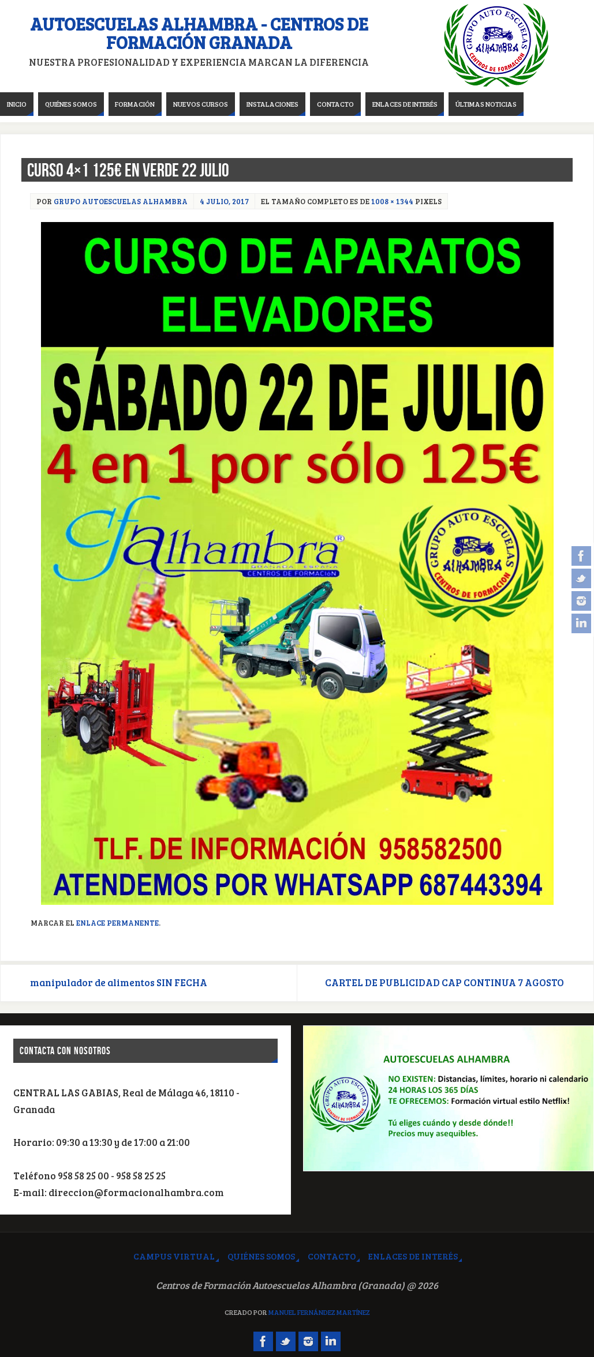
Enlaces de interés (413, 1256)
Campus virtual (174, 1256)
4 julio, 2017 (224, 201)
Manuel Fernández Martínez (319, 1312)
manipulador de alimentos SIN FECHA (118, 982)
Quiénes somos (261, 1256)
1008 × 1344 (392, 201)
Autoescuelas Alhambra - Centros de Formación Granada (199, 32)
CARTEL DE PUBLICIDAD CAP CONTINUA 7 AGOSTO (444, 982)
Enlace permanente (117, 923)
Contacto (332, 1256)
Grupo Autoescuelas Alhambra (121, 201)
